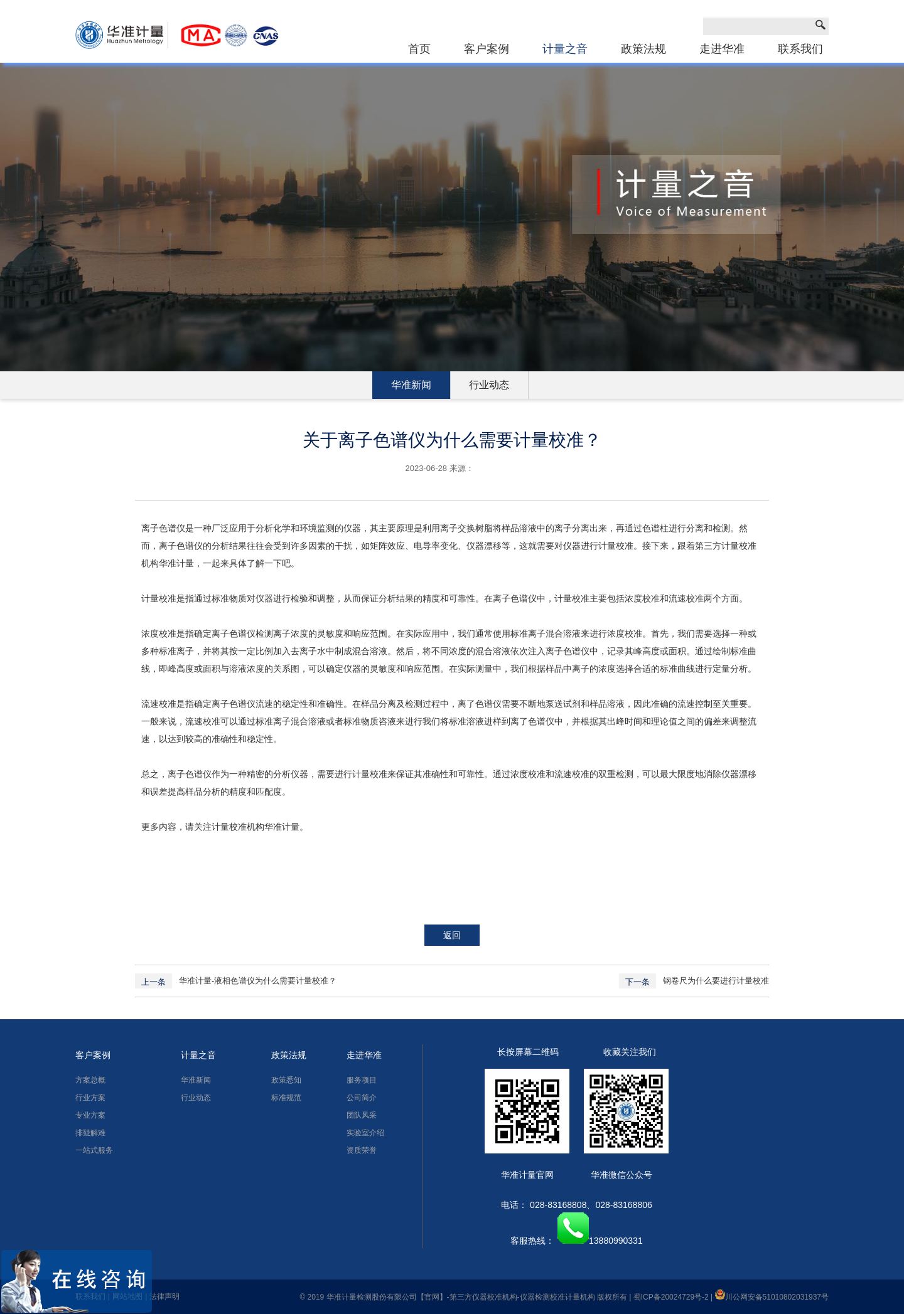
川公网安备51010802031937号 (772, 1297)
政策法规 (643, 49)
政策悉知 (286, 1080)
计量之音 (565, 49)
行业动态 (489, 384)
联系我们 (800, 49)
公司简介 (362, 1097)
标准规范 (286, 1097)
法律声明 (164, 1296)
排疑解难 (90, 1132)
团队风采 (362, 1115)
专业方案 (90, 1115)
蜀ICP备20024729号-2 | (674, 1297)
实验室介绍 (365, 1132)
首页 (419, 49)
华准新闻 (411, 384)
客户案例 (486, 49)
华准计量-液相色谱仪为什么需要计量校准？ (257, 980)
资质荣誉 (362, 1150)
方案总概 (90, 1080)
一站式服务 (94, 1150)
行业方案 (90, 1097)
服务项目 (362, 1080)
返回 (452, 935)
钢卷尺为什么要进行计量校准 (716, 980)
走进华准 (722, 49)
